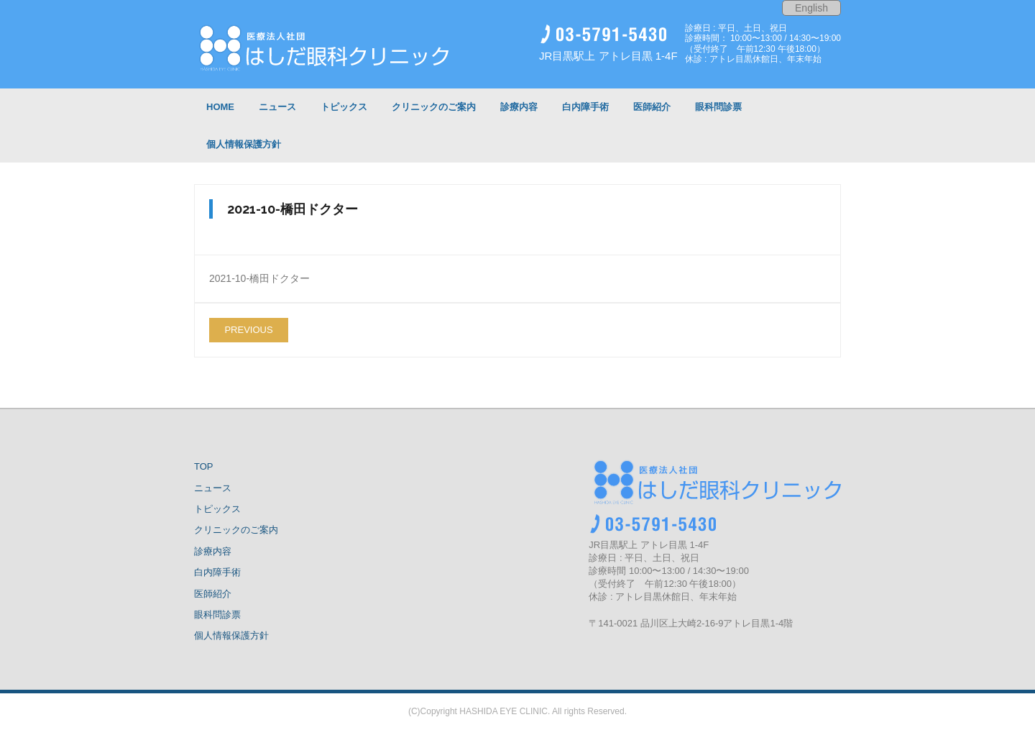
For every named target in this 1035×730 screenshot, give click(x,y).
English (811, 8)
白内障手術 (217, 572)
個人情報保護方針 (231, 635)
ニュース (212, 488)
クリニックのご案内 (236, 529)
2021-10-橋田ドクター (259, 278)
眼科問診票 (217, 614)
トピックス (217, 508)
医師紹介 (212, 593)
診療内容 (212, 551)
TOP (203, 466)
